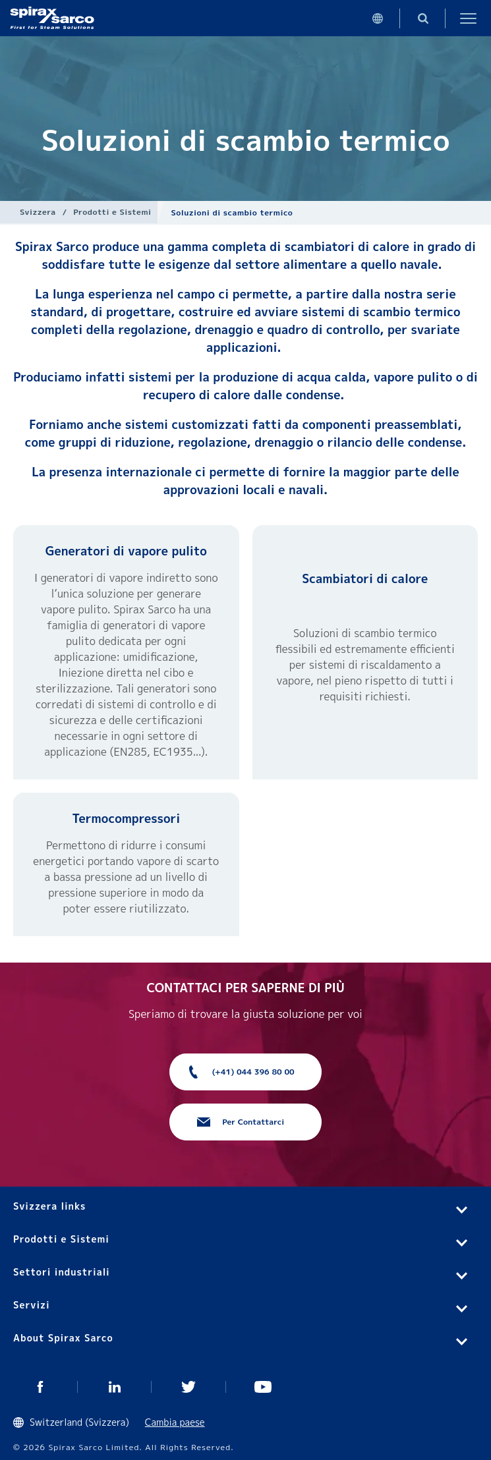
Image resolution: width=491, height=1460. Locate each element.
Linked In (115, 1387)
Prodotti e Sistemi (112, 211)
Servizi (31, 1305)
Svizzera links (49, 1206)
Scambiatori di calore (365, 579)
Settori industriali (61, 1272)
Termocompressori (126, 818)
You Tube (263, 1387)
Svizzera (38, 211)
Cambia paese (175, 1422)
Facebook (40, 1387)
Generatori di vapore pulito (126, 551)
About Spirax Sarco (63, 1338)
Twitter (188, 1387)
